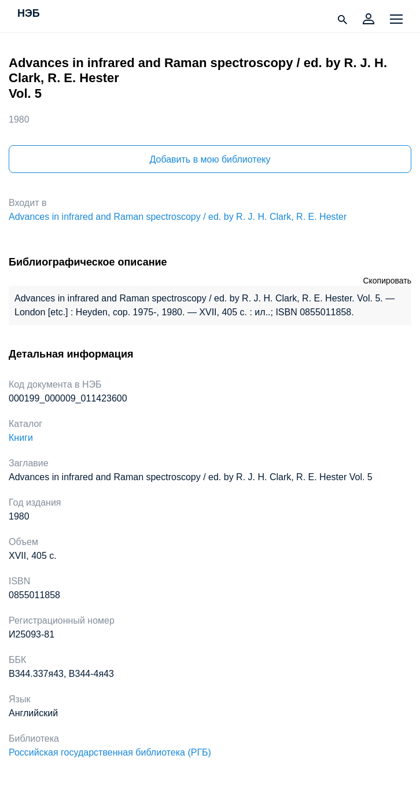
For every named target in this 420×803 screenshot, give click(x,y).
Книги (21, 438)
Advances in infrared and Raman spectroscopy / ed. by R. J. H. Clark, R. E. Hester (178, 217)
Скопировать (387, 280)
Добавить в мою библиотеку (209, 159)
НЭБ (28, 14)
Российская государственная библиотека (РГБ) (110, 752)
